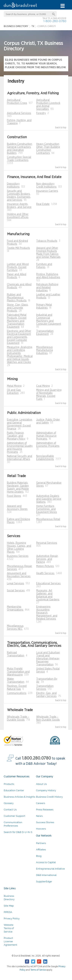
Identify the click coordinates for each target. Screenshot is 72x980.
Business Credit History (49, 796)
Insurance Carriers (47, 191)
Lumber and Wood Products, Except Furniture (18, 267)
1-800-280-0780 (54, 21)
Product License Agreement (10, 941)
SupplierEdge (44, 881)
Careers (40, 803)
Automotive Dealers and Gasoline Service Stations (48, 499)
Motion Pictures (45, 566)
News (39, 816)
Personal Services (46, 543)
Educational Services (48, 583)
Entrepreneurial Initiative (50, 868)
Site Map (9, 905)
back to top (60, 127)
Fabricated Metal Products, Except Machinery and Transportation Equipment (16, 321)
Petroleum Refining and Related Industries (47, 287)
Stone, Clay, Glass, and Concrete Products (17, 308)
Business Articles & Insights (19, 796)
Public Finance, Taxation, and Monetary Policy (16, 436)
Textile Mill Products (18, 248)
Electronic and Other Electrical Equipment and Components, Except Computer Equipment (19, 337)
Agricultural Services (19, 113)
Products (9, 784)
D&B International (46, 875)
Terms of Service (38, 970)
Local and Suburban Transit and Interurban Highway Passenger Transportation (48, 658)
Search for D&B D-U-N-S (18, 832)
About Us (41, 784)
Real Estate (43, 204)
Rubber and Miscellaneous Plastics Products (17, 297)
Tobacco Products (46, 241)
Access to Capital (46, 862)
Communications (16, 693)
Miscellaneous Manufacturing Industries (44, 350)
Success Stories (45, 822)
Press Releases (44, 809)
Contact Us (10, 809)
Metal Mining (14, 386)
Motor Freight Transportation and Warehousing (18, 671)
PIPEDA (8, 912)
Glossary (9, 803)
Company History (46, 790)
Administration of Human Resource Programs (46, 436)
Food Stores (14, 496)
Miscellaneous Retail (48, 519)
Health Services (45, 573)
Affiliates (41, 849)
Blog (38, 856)
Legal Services (15, 583)
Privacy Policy (12, 918)
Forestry (41, 113)
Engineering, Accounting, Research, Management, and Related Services (46, 613)
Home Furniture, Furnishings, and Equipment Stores (46, 509)
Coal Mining (43, 386)
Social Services (16, 590)
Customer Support (14, 816)
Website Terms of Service (9, 928)
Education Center (14, 790)
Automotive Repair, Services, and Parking (47, 559)
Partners (41, 843)
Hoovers (41, 828)
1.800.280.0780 (36, 758)
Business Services (17, 556)
